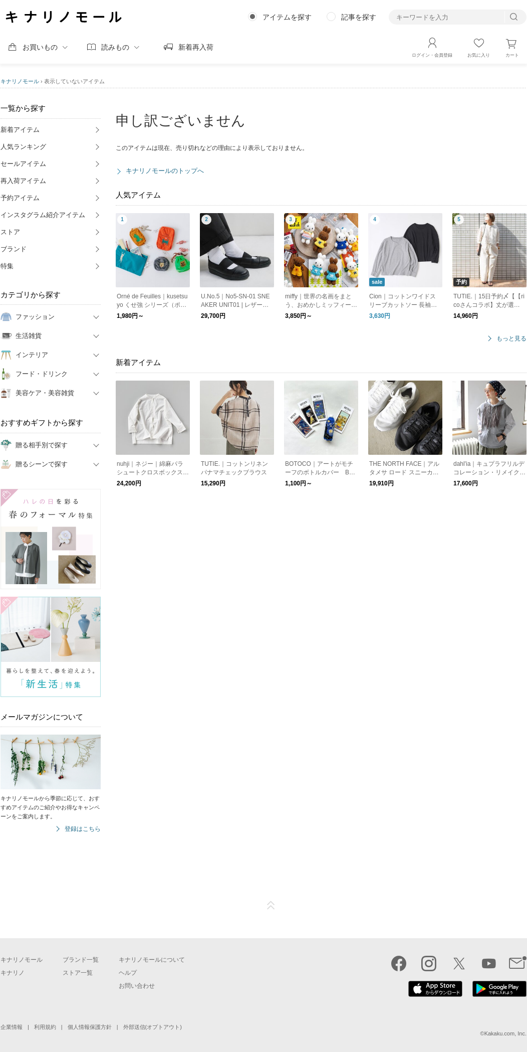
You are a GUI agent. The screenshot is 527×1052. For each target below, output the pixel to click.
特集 (7, 266)
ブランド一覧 (81, 959)
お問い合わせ (137, 985)
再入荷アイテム (23, 181)
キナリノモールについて (152, 959)
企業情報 (12, 1027)
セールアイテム (23, 163)
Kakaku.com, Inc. (505, 1033)
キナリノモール (20, 81)
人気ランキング (23, 146)
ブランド (14, 249)
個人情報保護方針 (90, 1027)
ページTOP (271, 905)
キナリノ (13, 972)
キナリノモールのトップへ (165, 170)
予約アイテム (20, 198)
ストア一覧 (78, 972)
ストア (10, 232)
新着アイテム (20, 129)
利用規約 (45, 1027)
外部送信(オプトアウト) (152, 1027)
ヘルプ (128, 972)
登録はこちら (83, 829)
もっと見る (511, 338)
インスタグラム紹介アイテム (43, 215)
